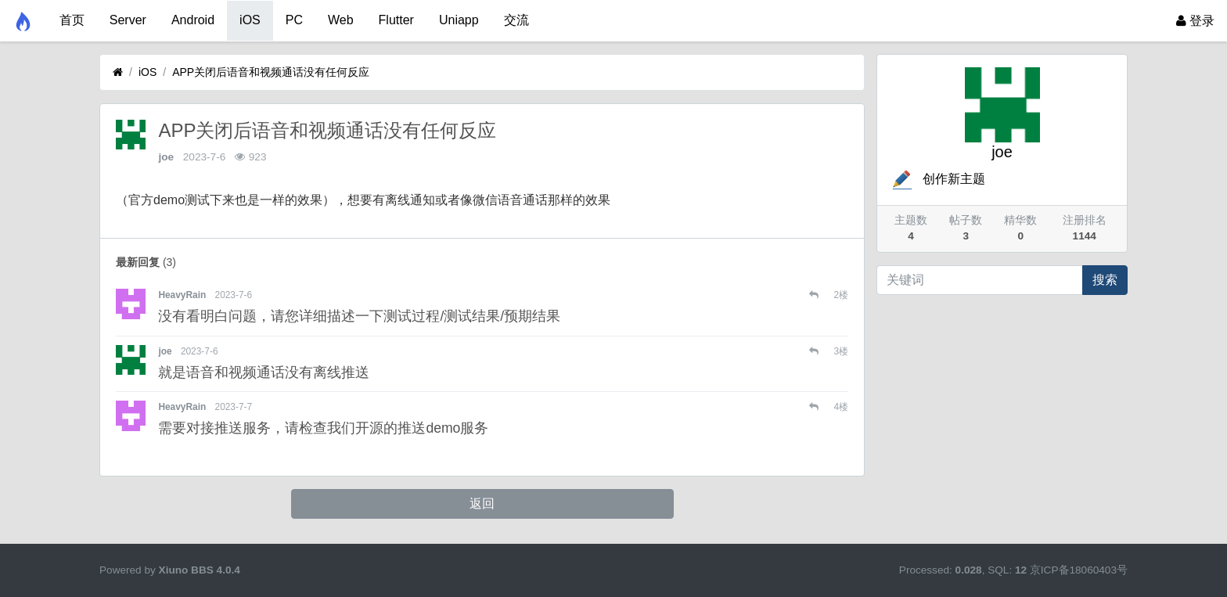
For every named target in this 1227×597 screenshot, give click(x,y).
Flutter (396, 20)
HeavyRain (182, 295)
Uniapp (459, 20)
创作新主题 (937, 178)
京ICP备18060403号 (1079, 570)
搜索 (1104, 279)
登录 (1195, 20)
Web (341, 20)
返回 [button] (482, 503)
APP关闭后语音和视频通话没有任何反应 (270, 72)
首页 (72, 20)
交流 (516, 20)
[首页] (118, 72)
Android (192, 20)
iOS (250, 20)
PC (294, 20)
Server (128, 20)
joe (166, 157)
